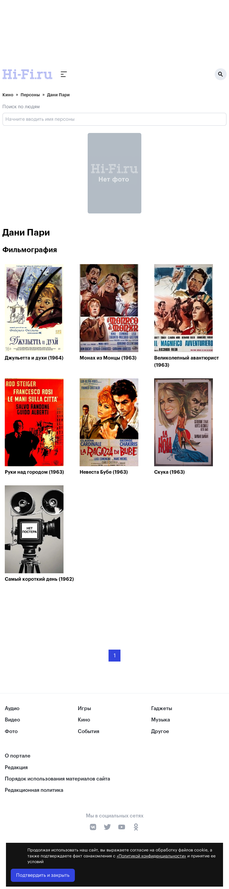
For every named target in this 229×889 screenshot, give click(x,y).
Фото (11, 731)
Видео (12, 719)
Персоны (30, 95)
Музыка (160, 719)
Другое (160, 731)
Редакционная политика (34, 790)
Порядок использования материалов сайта (57, 778)
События (88, 731)
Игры (84, 708)
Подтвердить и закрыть (42, 875)
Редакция (16, 767)
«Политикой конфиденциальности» (151, 856)
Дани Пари (58, 95)
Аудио (12, 708)
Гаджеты (161, 708)
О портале (17, 755)
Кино (7, 95)
